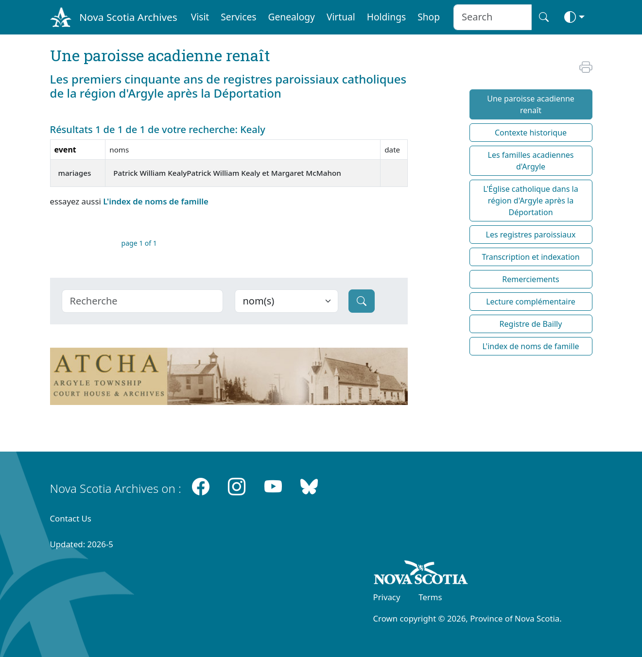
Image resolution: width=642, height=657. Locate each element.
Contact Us (70, 518)
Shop (428, 16)
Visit (200, 16)
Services (238, 16)
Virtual (341, 16)
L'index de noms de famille (155, 201)
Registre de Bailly (531, 324)
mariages (74, 173)
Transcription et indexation (530, 257)
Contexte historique (531, 132)
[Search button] (543, 17)
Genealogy (291, 16)
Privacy (386, 597)
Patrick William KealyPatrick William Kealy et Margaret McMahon (227, 173)
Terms (430, 597)
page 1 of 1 (139, 243)
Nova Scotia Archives (128, 17)
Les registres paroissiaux (531, 234)
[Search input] (492, 17)
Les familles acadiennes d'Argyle (531, 161)
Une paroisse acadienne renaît (530, 104)
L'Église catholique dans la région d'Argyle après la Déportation (530, 201)
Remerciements (530, 279)
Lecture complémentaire (530, 301)
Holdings (386, 16)
